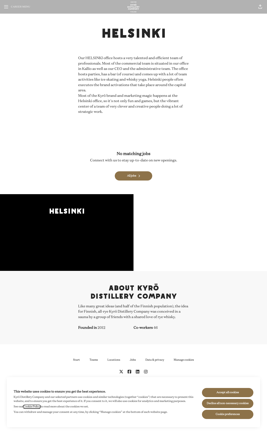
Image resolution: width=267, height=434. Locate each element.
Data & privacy (154, 360)
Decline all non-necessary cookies (228, 403)
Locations (113, 360)
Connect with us (103, 160)
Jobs (133, 360)
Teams (93, 360)
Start (76, 360)
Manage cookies (184, 360)
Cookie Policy (31, 406)
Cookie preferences (228, 414)
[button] (260, 7)
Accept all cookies (227, 392)
